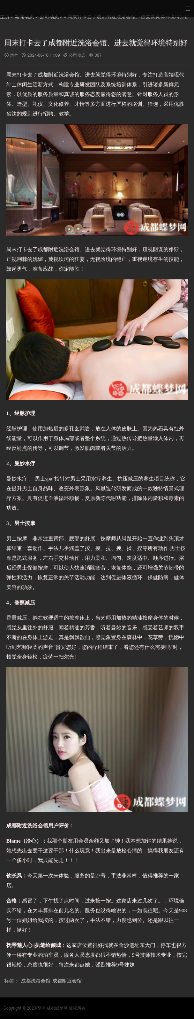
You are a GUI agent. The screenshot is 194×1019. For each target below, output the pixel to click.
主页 (5, 16)
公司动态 (49, 16)
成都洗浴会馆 (35, 981)
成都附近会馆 (67, 981)
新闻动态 (24, 16)
